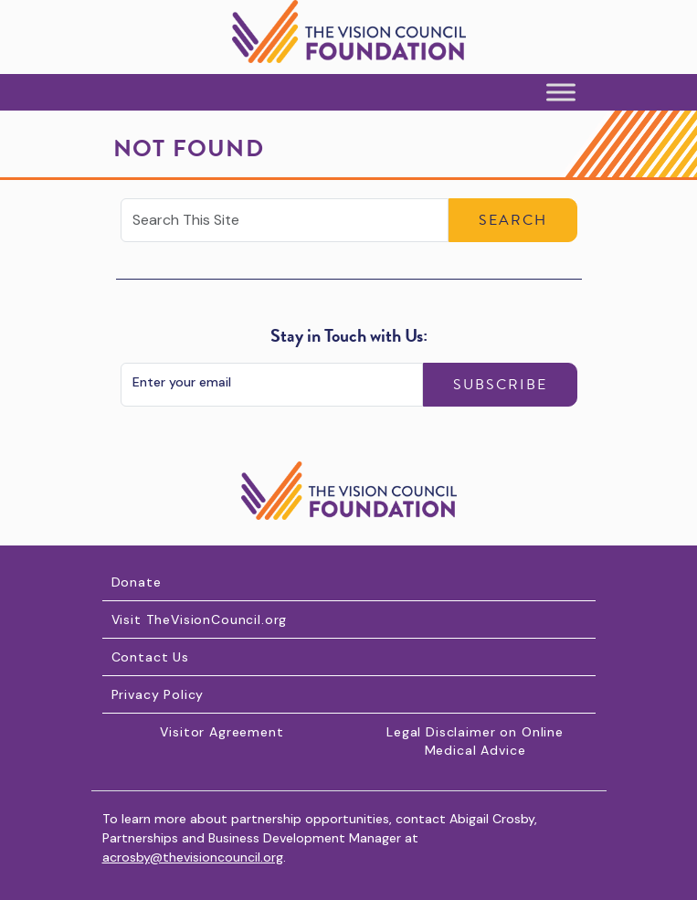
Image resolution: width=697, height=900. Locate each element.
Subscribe (500, 385)
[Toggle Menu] (561, 92)
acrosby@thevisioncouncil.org (192, 857)
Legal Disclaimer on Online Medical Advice (475, 741)
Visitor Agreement (221, 732)
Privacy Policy (158, 694)
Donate (136, 582)
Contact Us (150, 657)
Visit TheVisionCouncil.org (199, 619)
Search (513, 220)
